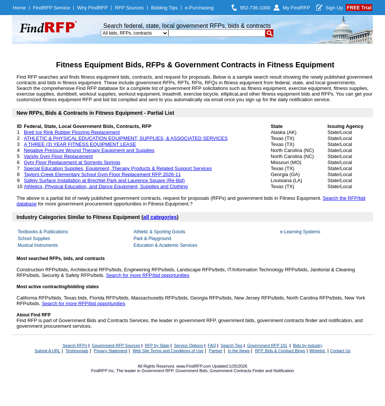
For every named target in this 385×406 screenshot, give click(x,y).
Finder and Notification (273, 370)
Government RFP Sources (116, 345)
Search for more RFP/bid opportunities (147, 275)
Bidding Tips (164, 8)
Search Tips (232, 345)
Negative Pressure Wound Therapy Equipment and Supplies (89, 150)
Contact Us (340, 350)
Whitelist (317, 350)
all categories (160, 217)
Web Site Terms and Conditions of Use (168, 350)
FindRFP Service (51, 8)
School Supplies (34, 238)
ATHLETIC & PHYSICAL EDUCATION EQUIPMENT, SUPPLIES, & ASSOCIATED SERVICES (126, 138)
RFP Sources (129, 8)
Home (19, 8)
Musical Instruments (38, 245)
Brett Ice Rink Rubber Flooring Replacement (72, 132)
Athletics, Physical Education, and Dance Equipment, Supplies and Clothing (106, 186)
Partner (216, 350)
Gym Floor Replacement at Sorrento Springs (72, 162)
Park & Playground (152, 238)
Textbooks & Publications (43, 231)
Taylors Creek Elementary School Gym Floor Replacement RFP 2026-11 (102, 174)
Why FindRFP (92, 8)
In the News (239, 350)
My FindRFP (296, 8)
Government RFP (157, 370)
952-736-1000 (255, 8)
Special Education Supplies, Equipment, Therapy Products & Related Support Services (118, 168)
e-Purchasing (199, 8)
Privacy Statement (110, 350)
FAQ (212, 345)
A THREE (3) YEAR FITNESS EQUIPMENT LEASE (80, 144)
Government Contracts (231, 370)
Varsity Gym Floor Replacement (58, 156)
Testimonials (77, 350)
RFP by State (157, 345)
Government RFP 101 (267, 345)
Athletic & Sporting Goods (159, 231)
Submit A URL (47, 350)
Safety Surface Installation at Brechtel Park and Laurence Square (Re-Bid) (104, 180)
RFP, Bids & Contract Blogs (280, 350)
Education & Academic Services (165, 245)
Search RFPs (74, 345)
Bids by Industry (307, 345)
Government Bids (192, 370)
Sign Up (334, 8)
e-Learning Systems (300, 231)
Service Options (188, 345)
